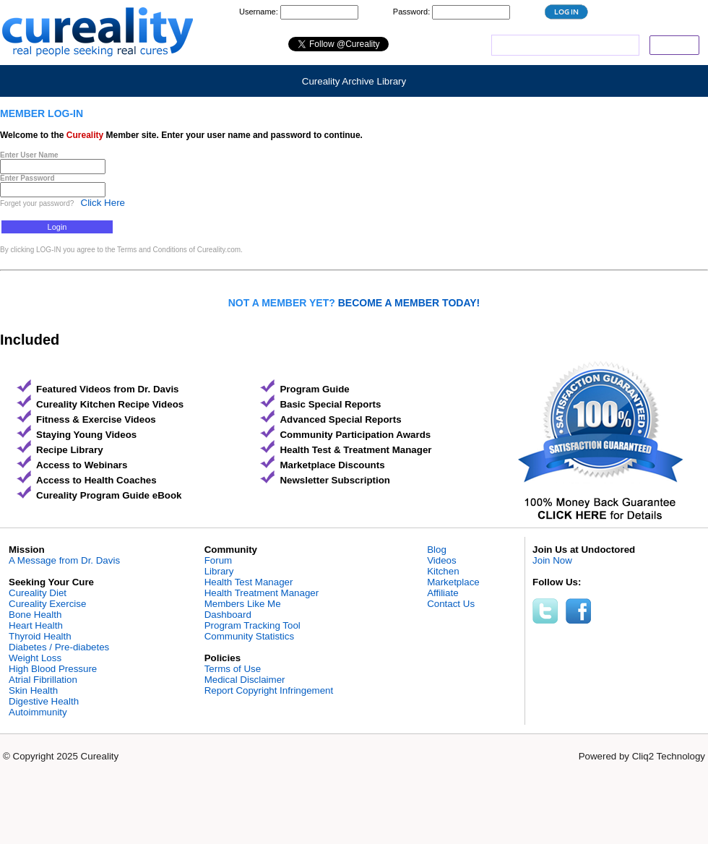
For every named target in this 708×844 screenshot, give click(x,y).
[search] (563, 45)
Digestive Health (44, 701)
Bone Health (35, 614)
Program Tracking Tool (252, 625)
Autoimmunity (38, 712)
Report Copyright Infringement (269, 690)
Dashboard (227, 614)
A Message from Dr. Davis (64, 560)
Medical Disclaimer (244, 679)
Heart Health (36, 625)
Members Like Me (242, 603)
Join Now (552, 560)
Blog (436, 549)
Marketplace (453, 582)
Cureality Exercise (47, 603)
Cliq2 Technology (668, 756)
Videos (442, 560)
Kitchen (443, 571)
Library (219, 571)
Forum (218, 560)
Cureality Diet (37, 592)
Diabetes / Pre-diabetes (59, 647)
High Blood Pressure (53, 668)
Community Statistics (249, 636)
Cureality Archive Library (354, 81)
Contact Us (451, 603)
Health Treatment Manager (261, 592)
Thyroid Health (40, 636)
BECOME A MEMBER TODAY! (409, 303)
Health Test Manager (248, 582)
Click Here (103, 202)
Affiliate (442, 592)
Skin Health (33, 690)
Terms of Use (233, 668)
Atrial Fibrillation (43, 679)
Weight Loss (35, 658)
